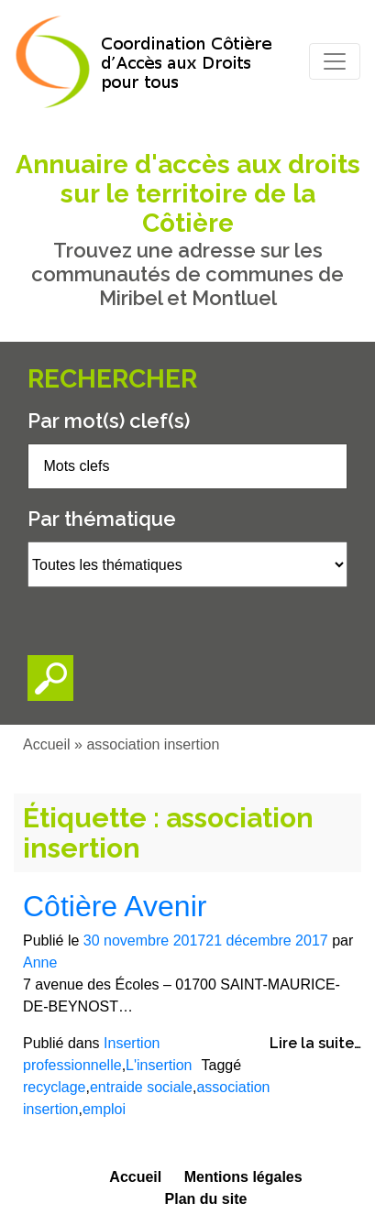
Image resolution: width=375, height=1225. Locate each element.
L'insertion (159, 1065)
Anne (40, 962)
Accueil (47, 744)
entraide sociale (141, 1087)
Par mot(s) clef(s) (109, 420)
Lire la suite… (315, 1043)
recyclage (54, 1087)
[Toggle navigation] (334, 61)
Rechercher (112, 379)
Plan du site (206, 1199)
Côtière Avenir (114, 906)
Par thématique (102, 518)
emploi (104, 1109)
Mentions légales (243, 1177)
